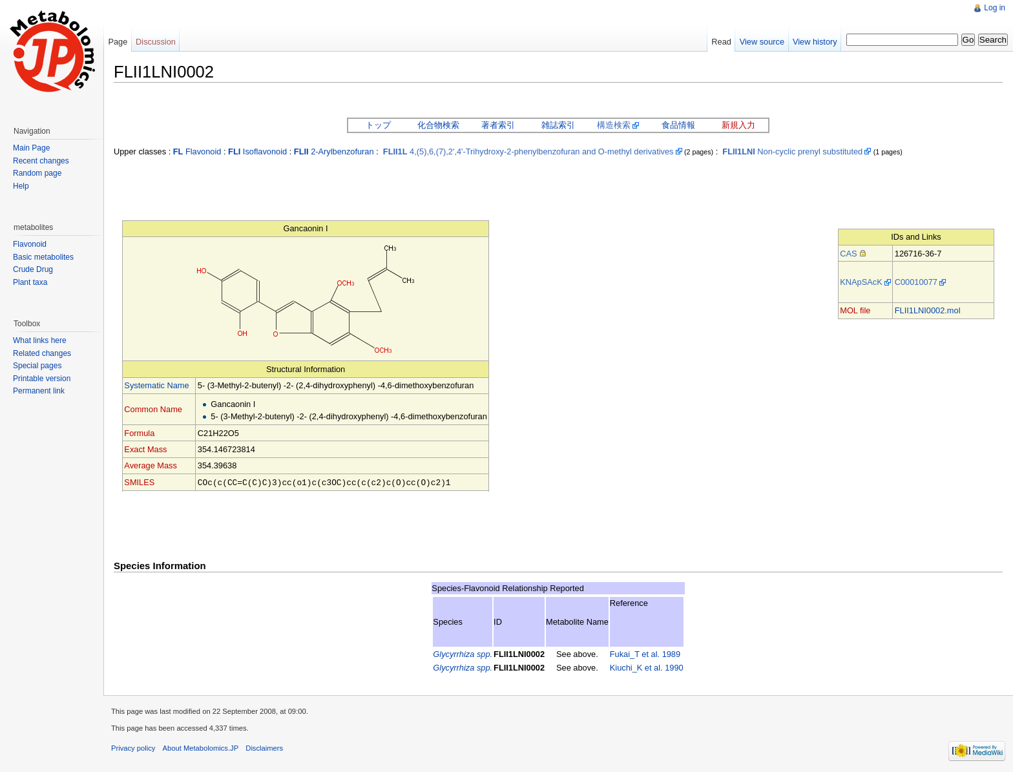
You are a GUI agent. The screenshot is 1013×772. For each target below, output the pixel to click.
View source (762, 42)
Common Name (153, 409)
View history (815, 42)
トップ (378, 125)
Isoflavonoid (257, 151)
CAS (848, 253)
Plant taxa (30, 282)
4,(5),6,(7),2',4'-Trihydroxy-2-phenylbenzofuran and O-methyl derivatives (528, 151)
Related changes (42, 353)
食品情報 (678, 125)
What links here (40, 340)
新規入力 (738, 125)
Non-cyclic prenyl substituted (792, 151)
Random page (37, 173)
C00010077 (916, 282)
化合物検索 (438, 125)
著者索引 (498, 125)
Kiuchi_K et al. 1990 (647, 667)
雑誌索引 (558, 125)
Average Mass (150, 465)
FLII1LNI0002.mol (928, 310)
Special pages (37, 365)
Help (21, 186)
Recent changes (41, 160)
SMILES (139, 482)
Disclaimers (264, 747)
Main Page (31, 147)
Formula (139, 433)
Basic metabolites (43, 257)
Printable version (41, 378)
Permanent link (39, 390)
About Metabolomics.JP (201, 747)
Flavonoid (197, 151)
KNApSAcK (861, 282)
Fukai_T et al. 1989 (645, 653)
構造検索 (614, 125)
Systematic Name (156, 385)
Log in (994, 7)
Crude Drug (33, 269)
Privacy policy (133, 747)
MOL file (855, 310)
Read (721, 42)
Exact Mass (145, 449)
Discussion (156, 42)
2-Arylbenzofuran (334, 151)
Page (117, 42)
